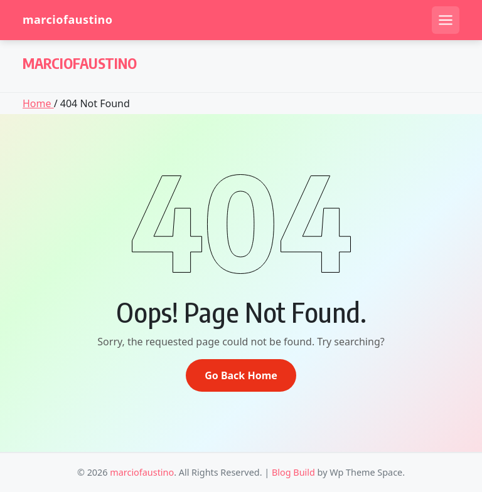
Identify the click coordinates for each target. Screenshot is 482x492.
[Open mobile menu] (445, 20)
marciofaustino (68, 20)
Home (38, 103)
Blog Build (293, 472)
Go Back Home (241, 375)
